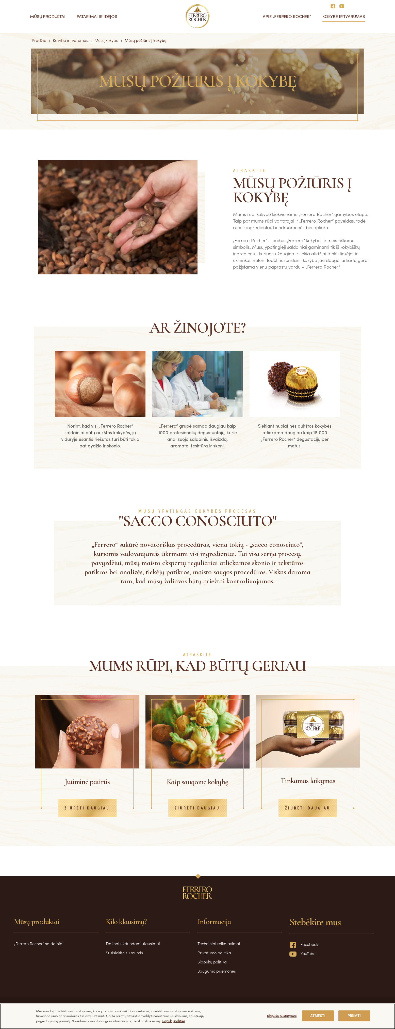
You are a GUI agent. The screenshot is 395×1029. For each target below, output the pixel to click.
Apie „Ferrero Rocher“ (287, 16)
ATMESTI (317, 1016)
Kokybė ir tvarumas (343, 16)
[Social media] (334, 5)
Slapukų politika (212, 961)
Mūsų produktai (47, 16)
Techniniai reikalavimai (219, 943)
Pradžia (39, 40)
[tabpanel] (100, 402)
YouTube (302, 953)
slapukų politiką (173, 1020)
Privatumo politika (214, 952)
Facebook (303, 944)
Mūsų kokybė (106, 40)
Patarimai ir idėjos (97, 16)
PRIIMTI (354, 1016)
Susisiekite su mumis (124, 952)
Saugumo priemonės (217, 971)
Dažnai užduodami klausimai (133, 943)
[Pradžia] (198, 16)
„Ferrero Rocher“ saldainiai (38, 943)
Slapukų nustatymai (282, 1015)
